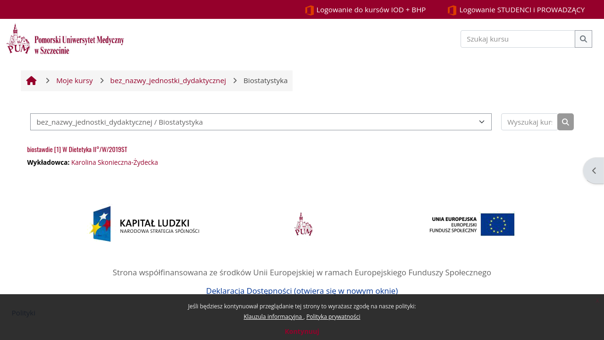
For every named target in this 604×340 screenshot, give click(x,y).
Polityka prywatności (333, 317)
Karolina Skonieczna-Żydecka (114, 162)
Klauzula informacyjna (273, 317)
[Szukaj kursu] (518, 39)
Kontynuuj (302, 331)
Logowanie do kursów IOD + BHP (365, 10)
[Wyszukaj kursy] (529, 122)
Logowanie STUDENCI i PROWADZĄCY (516, 10)
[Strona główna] (65, 37)
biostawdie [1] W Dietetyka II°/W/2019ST (77, 149)
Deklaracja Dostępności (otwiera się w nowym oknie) (302, 290)
